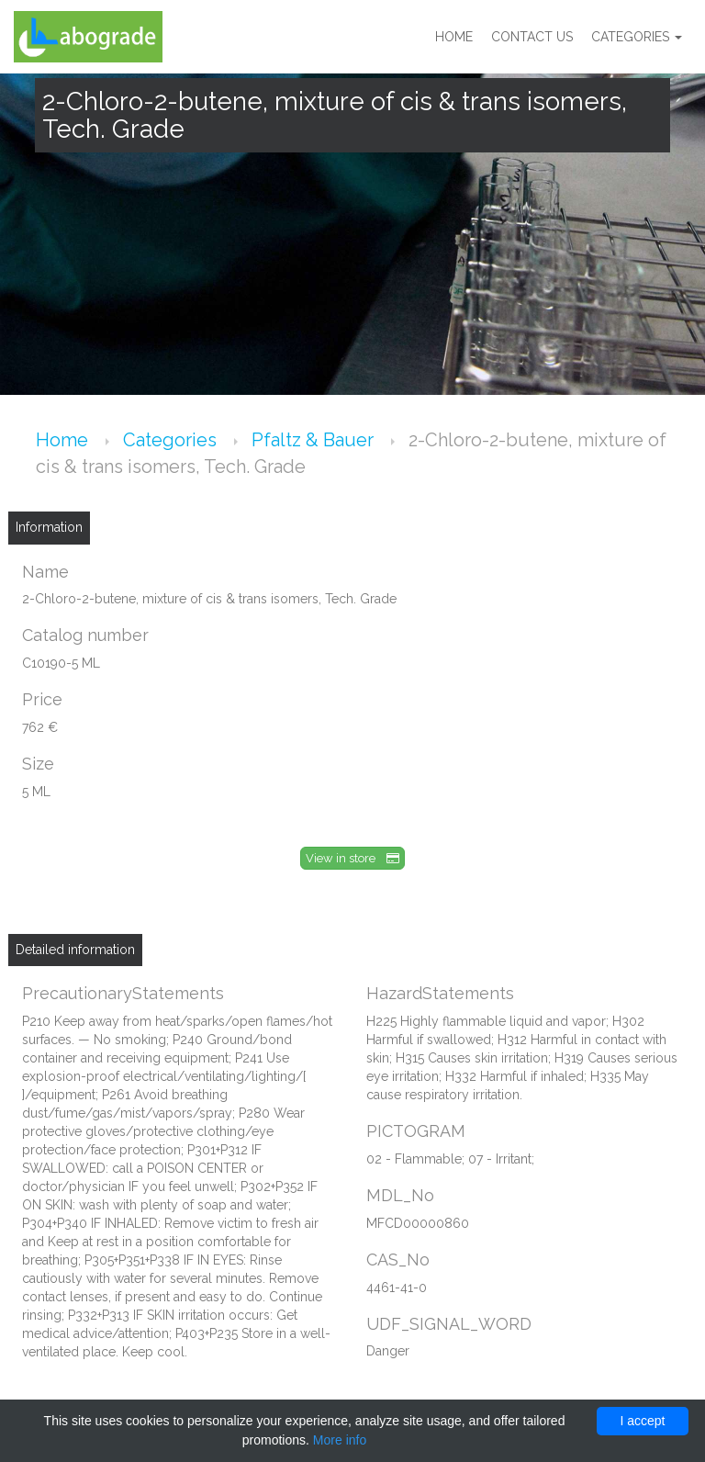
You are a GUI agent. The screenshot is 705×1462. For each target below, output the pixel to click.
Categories (636, 36)
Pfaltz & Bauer (315, 440)
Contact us (532, 36)
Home (454, 36)
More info (339, 1440)
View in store (352, 858)
